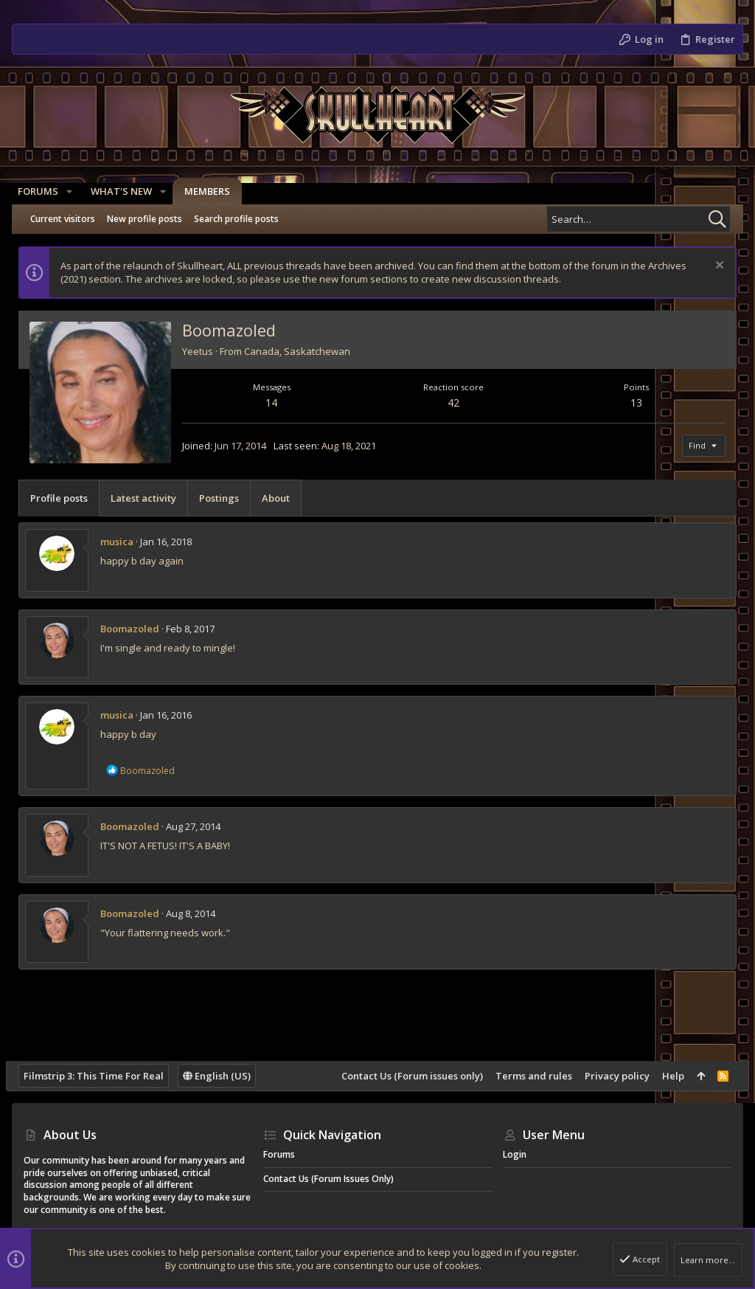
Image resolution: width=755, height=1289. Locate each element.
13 (633, 402)
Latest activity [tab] (149, 498)
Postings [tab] (225, 498)
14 (276, 402)
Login (514, 1154)
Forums (279, 1154)
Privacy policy (611, 1075)
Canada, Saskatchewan (303, 351)
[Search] (638, 219)
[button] (75, 191)
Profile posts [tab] (65, 498)
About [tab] (282, 498)
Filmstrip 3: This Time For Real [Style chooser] (99, 1075)
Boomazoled (135, 628)
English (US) (223, 1075)
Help (667, 1075)
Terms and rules (528, 1075)
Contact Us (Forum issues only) (406, 1075)
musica (122, 541)
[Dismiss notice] (712, 266)
